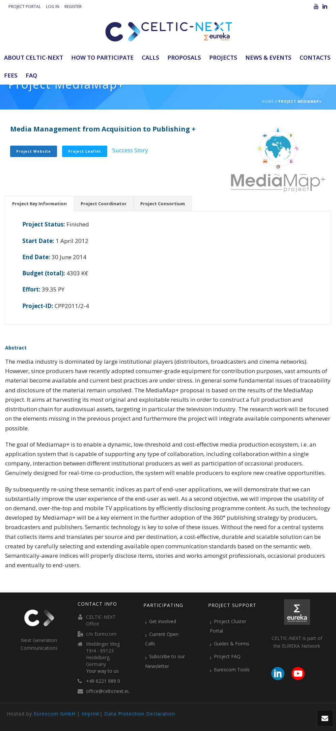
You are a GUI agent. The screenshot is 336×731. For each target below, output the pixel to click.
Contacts (315, 57)
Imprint (91, 713)
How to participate (102, 57)
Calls (150, 57)
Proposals (184, 57)
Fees (11, 75)
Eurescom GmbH (54, 713)
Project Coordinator (104, 204)
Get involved (160, 621)
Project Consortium (162, 204)
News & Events (268, 57)
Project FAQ (225, 656)
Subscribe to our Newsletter (165, 661)
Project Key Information (39, 204)
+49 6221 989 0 (103, 681)
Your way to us (102, 671)
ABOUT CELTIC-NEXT (33, 57)
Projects (223, 57)
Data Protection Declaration (139, 713)
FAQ (31, 75)
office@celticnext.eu (108, 691)
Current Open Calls (161, 639)
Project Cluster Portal (228, 626)
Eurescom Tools (230, 669)
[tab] (39, 203)
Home (268, 101)
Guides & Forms (229, 643)
